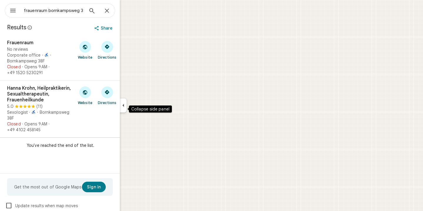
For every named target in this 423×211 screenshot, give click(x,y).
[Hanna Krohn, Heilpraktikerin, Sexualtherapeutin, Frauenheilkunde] (81, 109)
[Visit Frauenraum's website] (106, 50)
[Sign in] (115, 187)
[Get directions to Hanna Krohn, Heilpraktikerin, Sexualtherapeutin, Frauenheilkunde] (128, 95)
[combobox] (69, 10)
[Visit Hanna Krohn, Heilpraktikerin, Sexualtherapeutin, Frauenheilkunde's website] (106, 95)
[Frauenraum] (81, 57)
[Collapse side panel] (144, 105)
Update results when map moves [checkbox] (62, 205)
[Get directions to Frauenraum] (128, 50)
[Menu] (10, 10)
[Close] (128, 11)
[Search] (113, 11)
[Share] (125, 28)
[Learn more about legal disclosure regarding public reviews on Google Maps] (51, 27)
